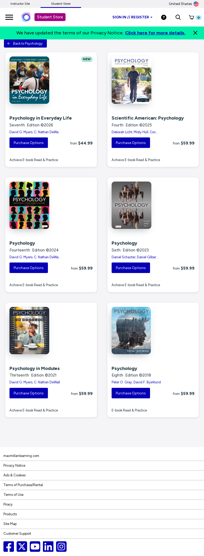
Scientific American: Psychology (148, 118)
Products (10, 514)
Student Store (61, 4)
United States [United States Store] (184, 4)
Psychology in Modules (34, 368)
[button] (178, 17)
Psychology (22, 243)
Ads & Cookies (14, 475)
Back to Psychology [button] (25, 43)
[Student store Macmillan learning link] (29, 17)
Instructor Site (20, 4)
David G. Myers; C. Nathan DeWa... (35, 132)
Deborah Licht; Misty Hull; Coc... (135, 132)
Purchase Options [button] (29, 143)
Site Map (10, 524)
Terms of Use (13, 495)
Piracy (8, 504)
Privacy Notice (14, 465)
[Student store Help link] (164, 17)
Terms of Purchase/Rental (23, 485)
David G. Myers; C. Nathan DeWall (34, 382)
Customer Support (17, 534)
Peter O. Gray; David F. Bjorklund (136, 382)
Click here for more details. (155, 33)
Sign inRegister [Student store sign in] (132, 17)
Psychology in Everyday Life (40, 118)
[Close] (195, 32)
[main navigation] (9, 17)
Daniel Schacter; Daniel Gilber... (135, 257)
